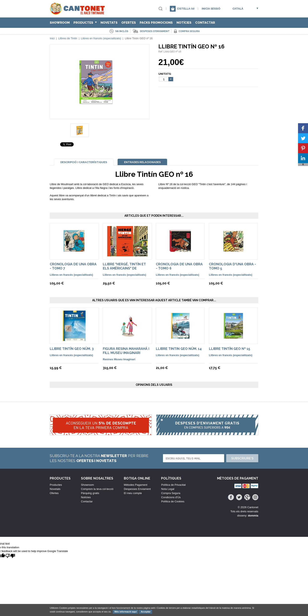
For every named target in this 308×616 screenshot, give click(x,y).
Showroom (60, 23)
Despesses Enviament (137, 489)
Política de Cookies (172, 501)
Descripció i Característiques (83, 162)
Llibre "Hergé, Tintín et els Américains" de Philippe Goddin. (124, 268)
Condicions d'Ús (171, 497)
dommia (253, 515)
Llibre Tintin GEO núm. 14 (179, 349)
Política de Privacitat (173, 484)
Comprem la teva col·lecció (97, 489)
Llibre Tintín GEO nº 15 (229, 349)
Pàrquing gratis (90, 493)
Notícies (183, 23)
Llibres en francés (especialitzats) (101, 38)
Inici (52, 38)
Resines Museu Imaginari (119, 359)
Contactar (205, 23)
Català (237, 8)
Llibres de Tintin (67, 38)
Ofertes (128, 23)
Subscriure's (242, 458)
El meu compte (133, 493)
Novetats (109, 23)
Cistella (185, 8)
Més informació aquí (125, 611)
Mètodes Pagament (135, 484)
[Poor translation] (10, 556)
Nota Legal (167, 489)
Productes (85, 23)
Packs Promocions (156, 23)
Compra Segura (170, 493)
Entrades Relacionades (142, 162)
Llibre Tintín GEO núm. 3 (72, 349)
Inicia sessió (211, 8)
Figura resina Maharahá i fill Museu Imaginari (126, 351)
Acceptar (145, 611)
